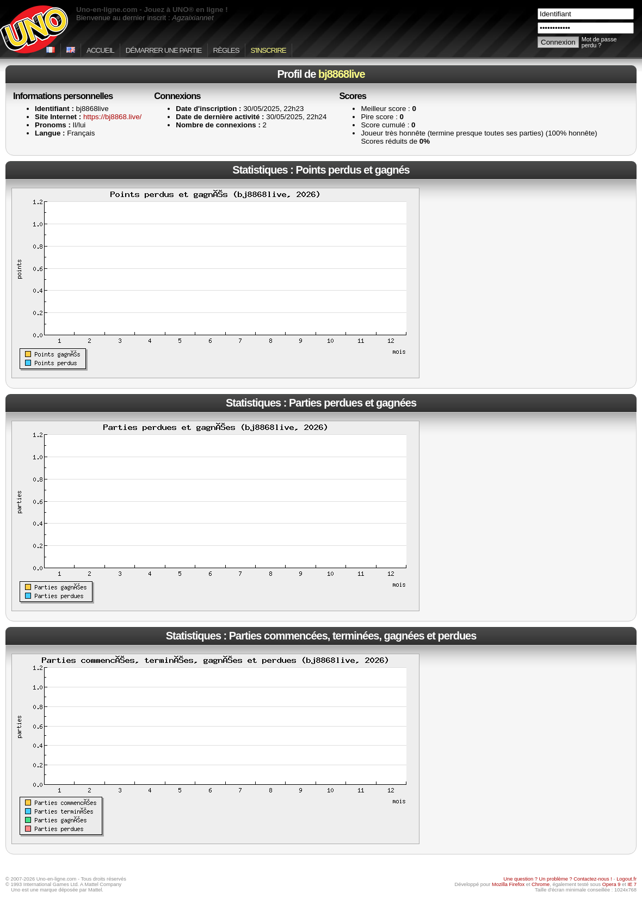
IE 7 (632, 884)
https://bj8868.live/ (112, 117)
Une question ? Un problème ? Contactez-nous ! (557, 879)
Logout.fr (626, 879)
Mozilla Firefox (508, 884)
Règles (226, 50)
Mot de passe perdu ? (599, 42)
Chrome (541, 884)
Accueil (100, 50)
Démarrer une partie (164, 50)
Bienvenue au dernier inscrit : (145, 18)
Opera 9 (611, 884)
